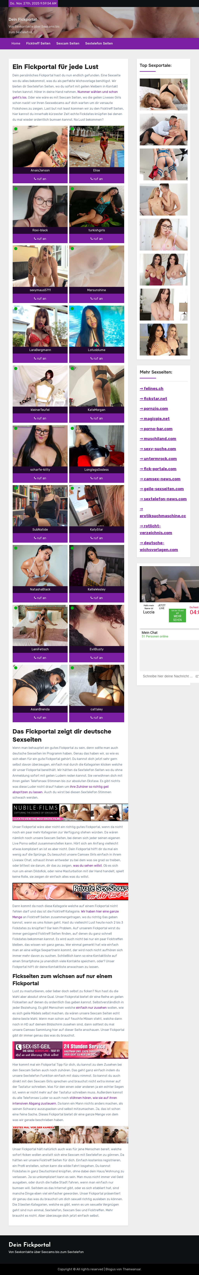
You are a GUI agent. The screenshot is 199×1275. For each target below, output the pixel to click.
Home (15, 43)
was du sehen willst (87, 865)
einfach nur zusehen (91, 1008)
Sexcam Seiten (67, 43)
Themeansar (132, 1269)
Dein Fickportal (23, 19)
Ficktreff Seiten (38, 43)
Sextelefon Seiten (99, 43)
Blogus (111, 1269)
